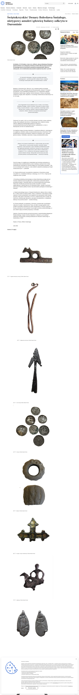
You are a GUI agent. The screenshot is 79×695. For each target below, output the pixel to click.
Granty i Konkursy (43, 10)
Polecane (66, 136)
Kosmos (3, 7)
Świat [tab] (77, 32)
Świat (61, 109)
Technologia (51, 7)
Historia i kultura (13, 13)
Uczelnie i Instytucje (6, 10)
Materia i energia (42, 7)
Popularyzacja (33, 10)
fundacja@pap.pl (56, 682)
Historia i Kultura (10, 7)
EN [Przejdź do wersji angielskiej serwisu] (77, 3)
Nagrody (21, 10)
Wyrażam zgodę (32, 688)
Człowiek (19, 7)
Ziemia (34, 7)
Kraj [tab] (74, 32)
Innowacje (15, 10)
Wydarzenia (52, 10)
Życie (29, 7)
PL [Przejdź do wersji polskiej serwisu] (75, 3)
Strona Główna (68, 13)
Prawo (26, 10)
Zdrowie (25, 7)
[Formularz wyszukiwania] (55, 3)
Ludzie (58, 10)
